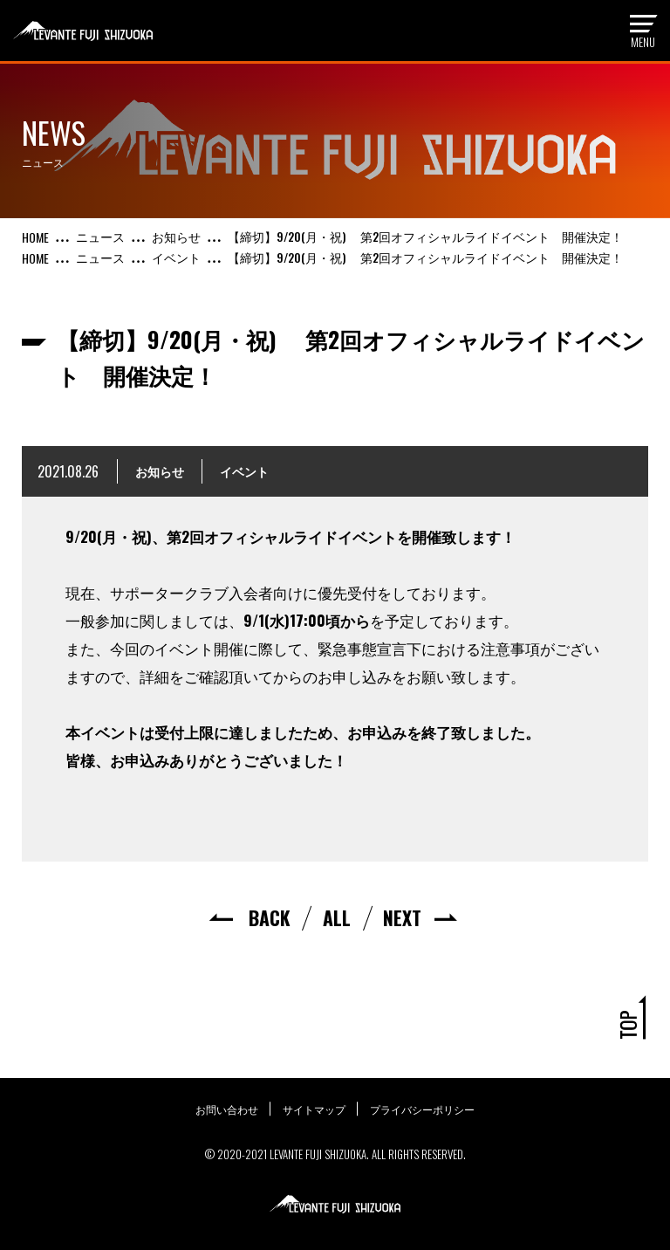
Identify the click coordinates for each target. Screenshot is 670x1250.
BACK (270, 917)
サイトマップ (314, 1109)
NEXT (401, 917)
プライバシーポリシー (424, 1109)
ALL (337, 917)
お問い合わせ (225, 1109)
